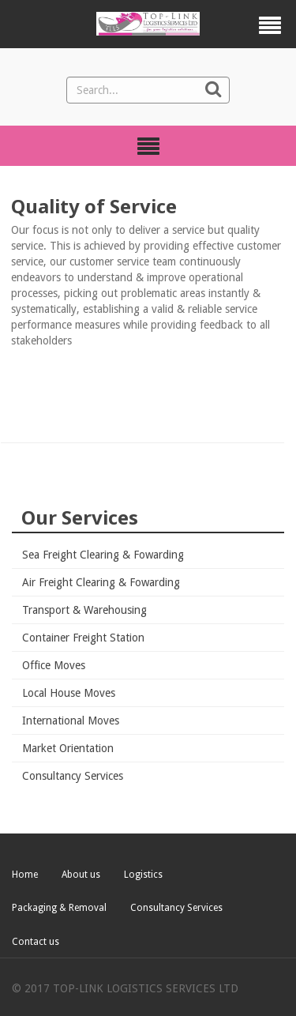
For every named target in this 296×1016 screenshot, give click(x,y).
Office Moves (53, 665)
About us (81, 874)
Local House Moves (68, 693)
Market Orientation (68, 748)
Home (25, 874)
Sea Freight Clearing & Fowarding (103, 554)
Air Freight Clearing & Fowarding (101, 582)
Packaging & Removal (59, 907)
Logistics (143, 874)
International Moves (70, 720)
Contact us (35, 941)
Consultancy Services (72, 776)
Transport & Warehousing (84, 610)
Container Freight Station (83, 637)
